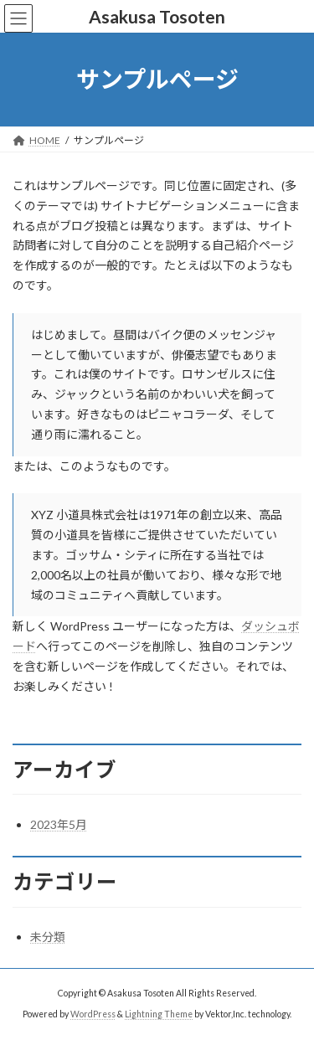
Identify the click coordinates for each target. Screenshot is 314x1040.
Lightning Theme (159, 1014)
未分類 (47, 936)
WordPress (93, 1014)
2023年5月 (58, 824)
